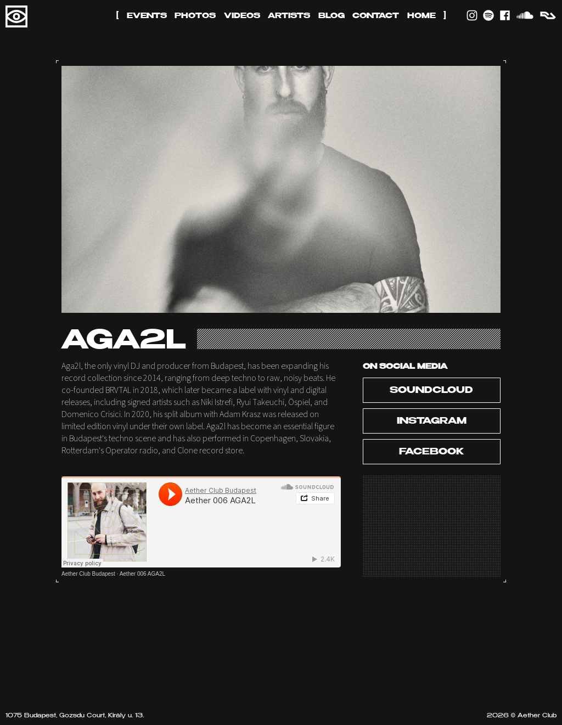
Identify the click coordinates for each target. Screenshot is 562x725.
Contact (375, 16)
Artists (289, 16)
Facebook (431, 452)
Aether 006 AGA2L (142, 574)
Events (147, 16)
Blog (331, 16)
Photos (195, 16)
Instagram (432, 421)
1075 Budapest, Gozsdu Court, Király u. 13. (74, 715)
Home (421, 16)
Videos (242, 16)
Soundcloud (431, 390)
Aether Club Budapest (88, 574)
